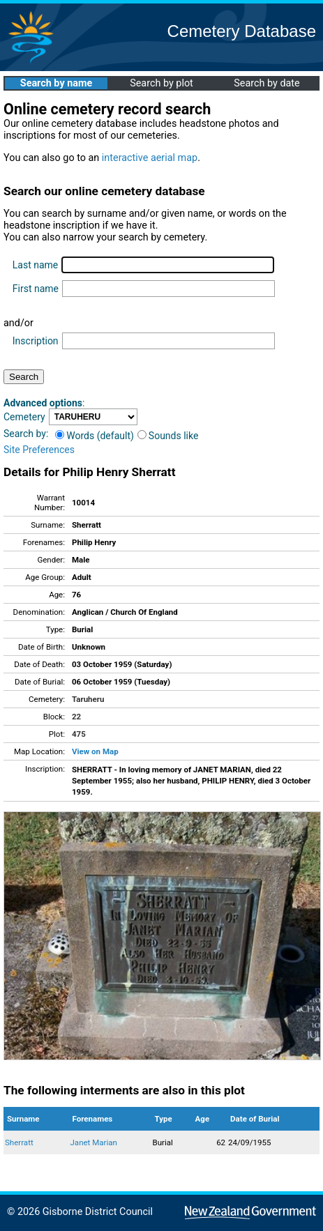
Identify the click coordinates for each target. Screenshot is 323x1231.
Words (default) (94, 435)
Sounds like (168, 435)
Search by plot (161, 83)
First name (36, 288)
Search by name (56, 83)
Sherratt (19, 1142)
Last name (35, 264)
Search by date (266, 83)
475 (79, 734)
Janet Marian (93, 1142)
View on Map (95, 751)
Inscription (36, 340)
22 (76, 716)
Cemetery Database (241, 31)
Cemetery (24, 416)
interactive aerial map (149, 158)
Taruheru (88, 699)
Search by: (25, 433)
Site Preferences (39, 449)
